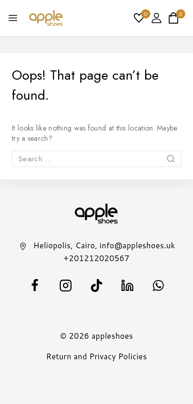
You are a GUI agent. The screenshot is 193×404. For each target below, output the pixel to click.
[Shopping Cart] (176, 18)
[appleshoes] (46, 18)
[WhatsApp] (158, 286)
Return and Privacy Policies (96, 356)
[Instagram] (66, 286)
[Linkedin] (128, 286)
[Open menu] (13, 18)
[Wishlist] (139, 18)
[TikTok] (97, 286)
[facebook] (35, 286)
